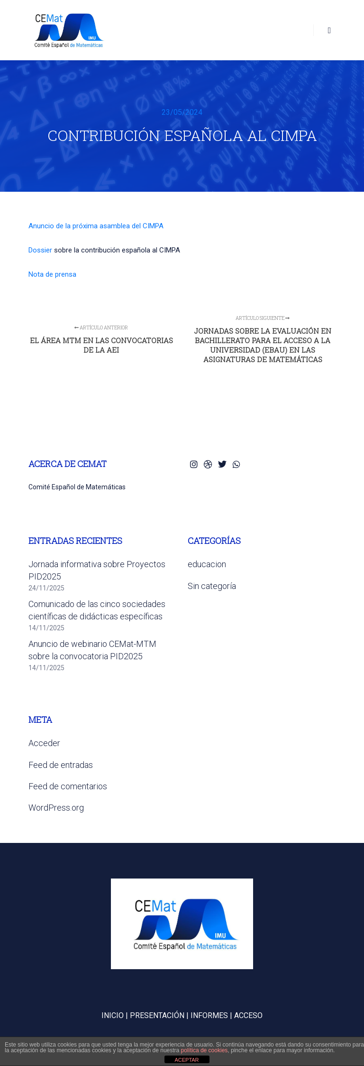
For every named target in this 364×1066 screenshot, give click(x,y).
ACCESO (248, 1015)
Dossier (40, 250)
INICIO (112, 1015)
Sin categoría (212, 586)
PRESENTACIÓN (157, 1015)
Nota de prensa (52, 274)
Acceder (44, 743)
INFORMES (209, 1015)
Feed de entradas (60, 765)
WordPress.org (56, 808)
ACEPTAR (186, 1060)
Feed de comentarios (67, 786)
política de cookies (204, 1050)
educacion (207, 564)
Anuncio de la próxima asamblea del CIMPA (96, 226)
